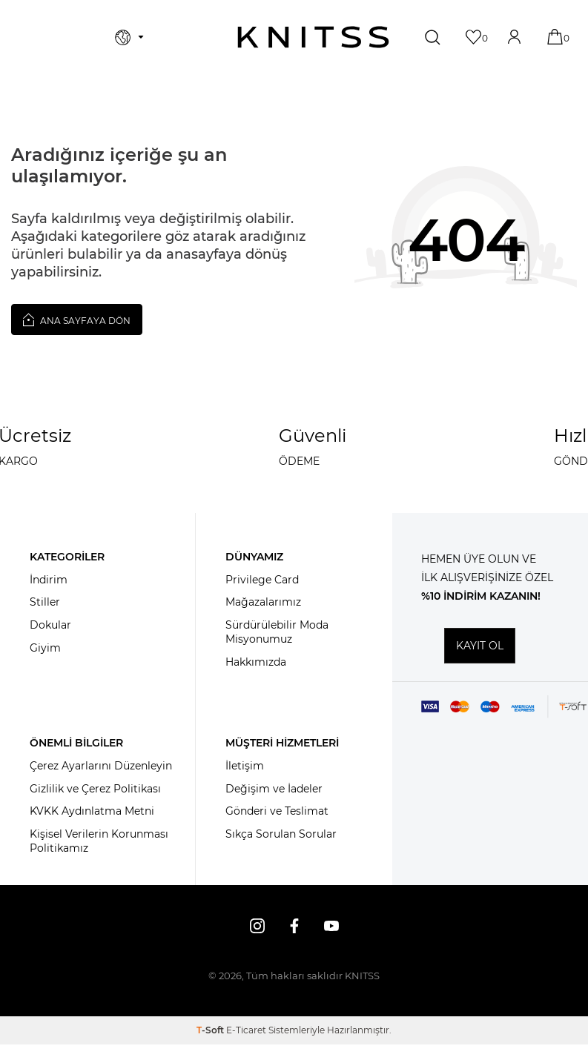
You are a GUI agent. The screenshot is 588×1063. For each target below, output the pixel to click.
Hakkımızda (255, 662)
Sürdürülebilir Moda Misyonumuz (276, 632)
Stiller (45, 602)
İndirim (48, 579)
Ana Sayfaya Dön (77, 319)
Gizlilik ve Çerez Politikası (95, 788)
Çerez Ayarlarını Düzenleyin (101, 765)
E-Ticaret (246, 1030)
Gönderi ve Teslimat (276, 811)
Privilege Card (262, 579)
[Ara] (434, 37)
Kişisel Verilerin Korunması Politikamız (99, 841)
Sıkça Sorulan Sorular (281, 834)
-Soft (211, 1030)
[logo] (313, 37)
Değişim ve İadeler (274, 788)
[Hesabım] (515, 36)
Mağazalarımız (263, 602)
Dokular (50, 625)
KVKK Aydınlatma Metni (92, 811)
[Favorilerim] (475, 36)
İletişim (244, 765)
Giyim (45, 648)
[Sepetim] (556, 36)
